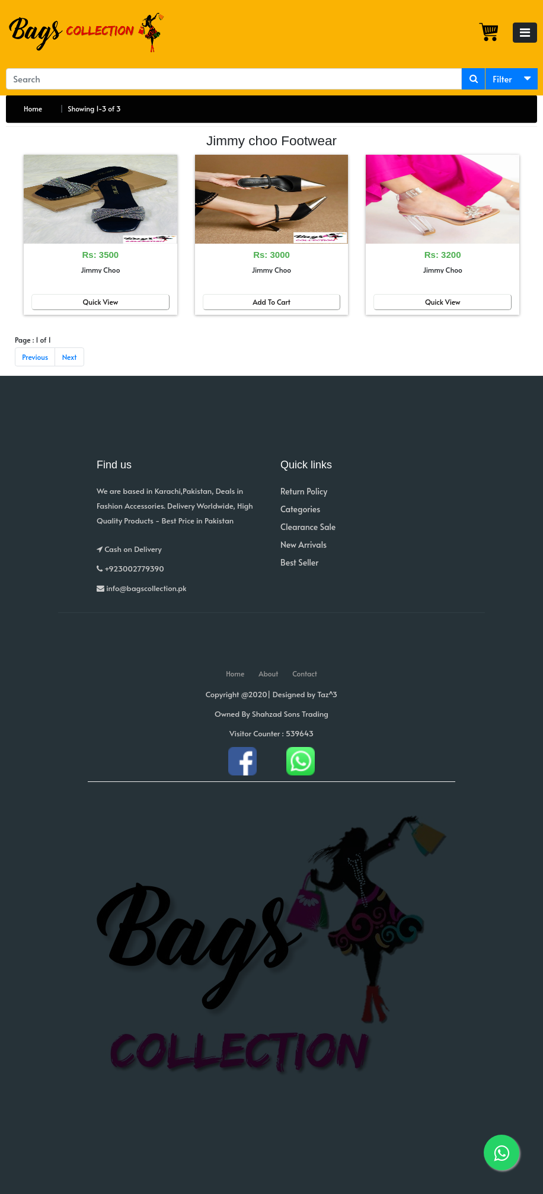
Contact (304, 673)
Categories (300, 509)
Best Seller (299, 562)
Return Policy (303, 491)
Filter (502, 78)
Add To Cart (271, 302)
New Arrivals (303, 544)
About (268, 673)
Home (33, 108)
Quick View (101, 302)
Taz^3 (327, 694)
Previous (35, 357)
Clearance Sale (308, 526)
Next (69, 357)
